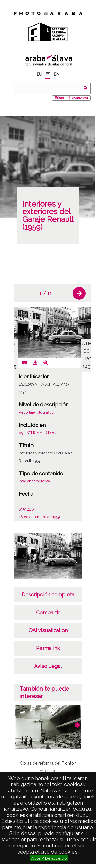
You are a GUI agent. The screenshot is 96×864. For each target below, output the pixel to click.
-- (20, 502)
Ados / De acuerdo (49, 858)
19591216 (26, 509)
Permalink (48, 648)
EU (39, 74)
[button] (79, 293)
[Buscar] (46, 88)
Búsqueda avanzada (71, 98)
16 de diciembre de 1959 (39, 517)
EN (56, 74)
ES (47, 74)
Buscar (85, 88)
